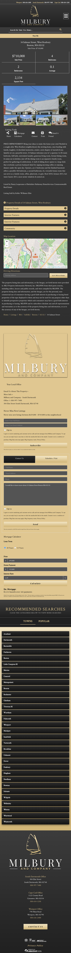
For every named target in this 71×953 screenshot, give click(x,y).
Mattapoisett (8, 682)
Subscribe (35, 445)
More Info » (8, 394)
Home (6, 314)
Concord (7, 676)
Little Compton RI (11, 664)
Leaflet (48, 267)
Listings (13, 314)
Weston (6, 809)
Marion (6, 670)
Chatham (7, 700)
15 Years (19, 548)
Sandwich (7, 737)
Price (6, 556)
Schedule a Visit (51, 458)
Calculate (35, 583)
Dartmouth (8, 640)
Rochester (7, 694)
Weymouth (8, 821)
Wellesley (7, 803)
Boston (34, 314)
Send (35, 524)
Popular (43, 621)
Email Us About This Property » (16, 391)
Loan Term (8, 541)
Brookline (7, 749)
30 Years (8, 548)
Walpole (7, 797)
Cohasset (7, 755)
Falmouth (7, 718)
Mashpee (7, 731)
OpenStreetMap (56, 267)
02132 (42, 314)
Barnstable (8, 646)
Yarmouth (7, 743)
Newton (7, 785)
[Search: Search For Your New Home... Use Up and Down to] (34, 30)
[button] (60, 29)
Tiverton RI (8, 706)
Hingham (7, 773)
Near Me (35, 36)
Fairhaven (7, 652)
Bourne (6, 688)
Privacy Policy (41, 440)
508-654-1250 (65, 2)
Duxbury (7, 767)
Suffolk (27, 314)
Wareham (7, 712)
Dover (6, 761)
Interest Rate (9, 573)
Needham (7, 779)
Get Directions (58, 275)
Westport (7, 725)
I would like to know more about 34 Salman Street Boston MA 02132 (35, 494)
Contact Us (19, 458)
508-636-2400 (27, 2)
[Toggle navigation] (66, 16)
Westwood (8, 815)
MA (20, 314)
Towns (27, 621)
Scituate (7, 791)
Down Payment (9, 565)
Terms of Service (34, 529)
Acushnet (7, 634)
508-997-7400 (48, 2)
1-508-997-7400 (15, 400)
